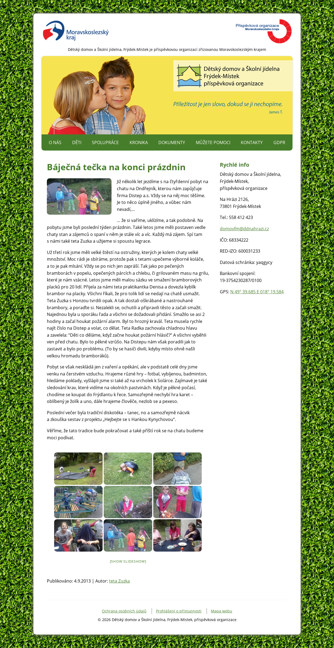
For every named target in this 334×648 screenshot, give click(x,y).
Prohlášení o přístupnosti (178, 611)
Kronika (139, 142)
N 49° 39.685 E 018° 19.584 (257, 292)
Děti (76, 142)
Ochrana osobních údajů (124, 611)
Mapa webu (221, 611)
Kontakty (252, 142)
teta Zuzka (119, 581)
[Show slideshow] (128, 561)
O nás (55, 142)
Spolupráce (105, 142)
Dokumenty (171, 142)
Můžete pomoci (213, 142)
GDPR (279, 142)
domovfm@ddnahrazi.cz (244, 229)
